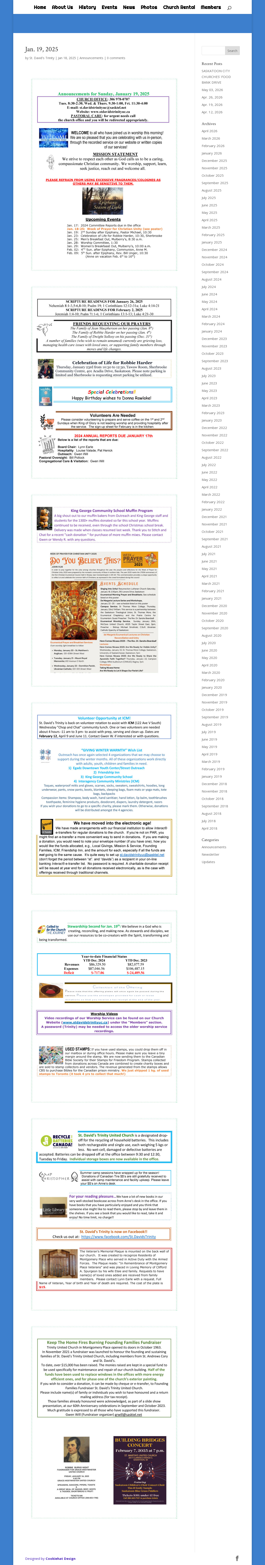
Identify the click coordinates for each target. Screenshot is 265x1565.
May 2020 (209, 657)
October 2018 (213, 798)
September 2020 (215, 628)
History (87, 8)
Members (211, 8)
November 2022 (214, 435)
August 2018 (211, 813)
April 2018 (209, 828)
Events (109, 8)
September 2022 (215, 450)
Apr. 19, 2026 (212, 104)
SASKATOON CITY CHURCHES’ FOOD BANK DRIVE (216, 77)
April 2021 (209, 576)
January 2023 (212, 420)
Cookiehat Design (60, 1558)
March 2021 (211, 583)
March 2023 (211, 405)
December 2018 (214, 783)
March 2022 (211, 494)
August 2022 (211, 457)
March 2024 (211, 316)
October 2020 (213, 620)
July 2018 (209, 821)
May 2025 (209, 212)
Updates (208, 862)
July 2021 (209, 553)
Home (40, 8)
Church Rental (179, 8)
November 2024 (214, 257)
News (129, 8)
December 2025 (214, 160)
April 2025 (209, 220)
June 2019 (209, 739)
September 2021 (215, 539)
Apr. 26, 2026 (212, 97)
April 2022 (209, 487)
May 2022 (209, 479)
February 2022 (213, 502)
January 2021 (212, 598)
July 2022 (209, 464)
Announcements (91, 58)
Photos (149, 8)
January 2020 (212, 687)
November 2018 (214, 791)
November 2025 (214, 168)
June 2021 (209, 561)
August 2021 (211, 546)
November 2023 (214, 346)
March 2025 (211, 227)
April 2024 (209, 309)
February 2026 (213, 145)
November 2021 (214, 524)
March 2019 (211, 761)
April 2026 (209, 131)
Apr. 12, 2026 (212, 112)
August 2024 (211, 279)
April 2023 (209, 398)
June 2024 (209, 294)
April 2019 (209, 754)
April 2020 (209, 665)
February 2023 (213, 413)
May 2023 (209, 390)
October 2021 (213, 531)
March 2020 (211, 672)
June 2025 (209, 205)
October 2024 (213, 264)
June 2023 (209, 383)
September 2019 (215, 717)
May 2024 (209, 301)
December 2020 (214, 605)
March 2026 (211, 138)
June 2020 (209, 650)
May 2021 (209, 568)
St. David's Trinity (41, 58)
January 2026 (212, 153)
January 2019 (212, 776)
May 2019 (209, 746)
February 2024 (213, 323)
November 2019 (214, 702)
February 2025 (213, 234)
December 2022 (214, 427)
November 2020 (214, 613)
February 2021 (213, 591)
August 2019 (211, 724)
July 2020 (209, 643)
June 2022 (209, 472)
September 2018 (215, 806)
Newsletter (210, 854)
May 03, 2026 (212, 89)
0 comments (116, 58)
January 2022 (212, 509)
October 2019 (213, 709)
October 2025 (213, 175)
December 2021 (214, 516)
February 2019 (213, 769)
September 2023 (215, 361)
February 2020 (213, 680)
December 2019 (214, 694)
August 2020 (211, 635)
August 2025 (211, 190)
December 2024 (214, 249)
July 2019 (209, 732)
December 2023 (214, 338)
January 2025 (212, 242)
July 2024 (209, 286)
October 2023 (213, 353)
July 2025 (209, 197)
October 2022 (213, 442)
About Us (62, 8)
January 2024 (212, 331)
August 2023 (211, 368)
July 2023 (209, 375)
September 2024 (215, 272)
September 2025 (215, 183)
